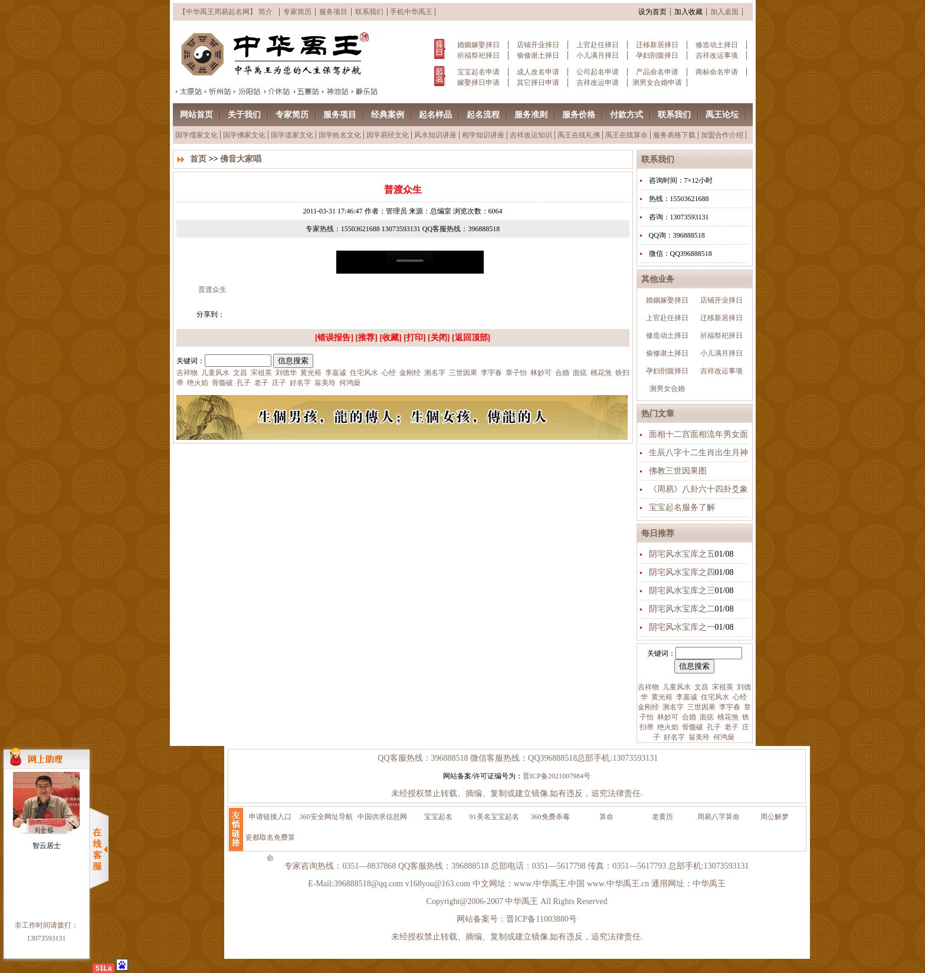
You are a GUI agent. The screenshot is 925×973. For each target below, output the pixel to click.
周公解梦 (774, 817)
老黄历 (662, 817)
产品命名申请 (657, 72)
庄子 (278, 383)
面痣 (706, 717)
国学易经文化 (387, 135)
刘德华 (285, 373)
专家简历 (297, 12)
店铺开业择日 (538, 45)
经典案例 (387, 114)
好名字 (673, 737)
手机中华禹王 (411, 12)
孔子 (713, 727)
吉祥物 (648, 687)
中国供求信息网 (382, 817)
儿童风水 (676, 687)
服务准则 (530, 114)
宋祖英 (721, 687)
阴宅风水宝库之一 (682, 627)
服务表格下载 (674, 135)
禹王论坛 (722, 114)
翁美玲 (698, 737)
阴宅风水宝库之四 (682, 572)
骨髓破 (691, 727)
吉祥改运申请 (597, 82)
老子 (731, 727)
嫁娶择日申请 (478, 82)
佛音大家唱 (240, 159)
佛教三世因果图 (678, 470)
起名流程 (483, 114)
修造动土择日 (717, 45)
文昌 (700, 687)
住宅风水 (714, 697)
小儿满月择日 (597, 55)
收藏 (390, 337)
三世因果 (700, 707)
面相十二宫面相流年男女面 (698, 434)
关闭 (439, 337)
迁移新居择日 (657, 45)
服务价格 (578, 114)
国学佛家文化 (244, 135)
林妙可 (666, 717)
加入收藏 (688, 12)
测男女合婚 (667, 388)
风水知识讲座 (435, 135)
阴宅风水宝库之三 (682, 590)
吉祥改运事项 (717, 55)
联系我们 (369, 12)
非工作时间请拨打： (46, 925)
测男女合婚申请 (657, 82)
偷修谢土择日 (538, 55)
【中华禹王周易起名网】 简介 (226, 12)
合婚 (688, 717)
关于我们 (244, 114)
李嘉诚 (685, 697)
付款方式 (626, 114)
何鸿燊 (722, 737)
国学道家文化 (292, 135)
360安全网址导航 (326, 817)
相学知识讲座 (483, 135)
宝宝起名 (438, 817)
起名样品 (435, 114)
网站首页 (196, 114)
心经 (739, 697)
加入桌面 (724, 12)
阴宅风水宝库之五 (682, 554)
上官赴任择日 (597, 45)
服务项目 (333, 12)
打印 (414, 337)
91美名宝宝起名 (494, 817)
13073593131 (46, 938)
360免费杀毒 (550, 817)
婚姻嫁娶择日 (478, 45)
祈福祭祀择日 (478, 55)
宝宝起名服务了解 (682, 507)
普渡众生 (211, 289)
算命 (606, 817)
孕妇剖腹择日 (657, 55)
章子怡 (515, 373)
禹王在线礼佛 (578, 135)
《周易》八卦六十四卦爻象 (698, 489)
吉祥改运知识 (531, 135)
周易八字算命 (718, 817)
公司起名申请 (597, 72)
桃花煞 (727, 717)
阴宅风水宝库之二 (682, 608)
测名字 (672, 707)
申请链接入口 (270, 817)
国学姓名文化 (340, 135)
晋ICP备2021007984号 (557, 776)
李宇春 (728, 707)
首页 (198, 159)
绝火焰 (666, 727)
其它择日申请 (538, 82)
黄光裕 (661, 697)
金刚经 (648, 707)
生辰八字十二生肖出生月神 (698, 452)
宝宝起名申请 (478, 72)
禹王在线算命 (626, 135)
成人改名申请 (538, 72)
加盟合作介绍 (722, 135)
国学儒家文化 (196, 135)
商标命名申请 (717, 72)
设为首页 (652, 12)
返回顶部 (471, 337)
